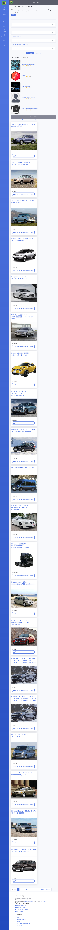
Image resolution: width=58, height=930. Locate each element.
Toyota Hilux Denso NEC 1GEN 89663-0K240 (22, 201)
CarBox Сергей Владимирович (30, 108)
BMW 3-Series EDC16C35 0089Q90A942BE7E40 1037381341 (21, 622)
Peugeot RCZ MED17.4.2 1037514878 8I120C (20, 278)
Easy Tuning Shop (28, 901)
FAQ (17, 917)
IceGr (23, 75)
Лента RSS (33, 117)
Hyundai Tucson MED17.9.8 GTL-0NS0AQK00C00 (23, 812)
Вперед (48, 889)
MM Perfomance (26, 86)
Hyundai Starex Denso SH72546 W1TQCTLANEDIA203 (23, 850)
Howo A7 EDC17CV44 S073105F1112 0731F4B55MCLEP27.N (20, 546)
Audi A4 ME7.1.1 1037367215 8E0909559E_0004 (22, 774)
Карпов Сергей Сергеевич (29, 97)
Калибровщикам (21, 919)
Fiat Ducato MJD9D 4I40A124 (22, 468)
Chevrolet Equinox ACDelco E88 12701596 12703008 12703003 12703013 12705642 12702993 (23, 698)
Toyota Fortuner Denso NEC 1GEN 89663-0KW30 (21, 163)
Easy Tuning (36, 2)
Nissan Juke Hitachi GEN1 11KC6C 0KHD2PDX (20, 354)
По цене (38, 120)
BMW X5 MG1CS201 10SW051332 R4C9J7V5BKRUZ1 (19, 393)
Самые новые (15, 120)
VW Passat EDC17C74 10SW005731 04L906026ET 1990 (22, 317)
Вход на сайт (20, 911)
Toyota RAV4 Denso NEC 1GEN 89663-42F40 (23, 125)
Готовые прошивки (22, 909)
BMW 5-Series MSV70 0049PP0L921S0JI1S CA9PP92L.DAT (19, 508)
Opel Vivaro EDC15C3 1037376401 (19, 736)
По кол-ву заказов (27, 120)
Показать (30, 53)
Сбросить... (38, 53)
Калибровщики (21, 907)
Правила (19, 921)
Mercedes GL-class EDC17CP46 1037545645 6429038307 (23, 430)
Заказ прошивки (21, 905)
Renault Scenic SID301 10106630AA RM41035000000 (23, 583)
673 (42, 889)
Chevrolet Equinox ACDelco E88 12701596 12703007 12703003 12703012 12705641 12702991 (23, 660)
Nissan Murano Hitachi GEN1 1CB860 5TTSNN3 (22, 240)
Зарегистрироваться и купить (23, 156)
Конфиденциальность (23, 923)
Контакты (19, 925)
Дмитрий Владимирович (28, 64)
